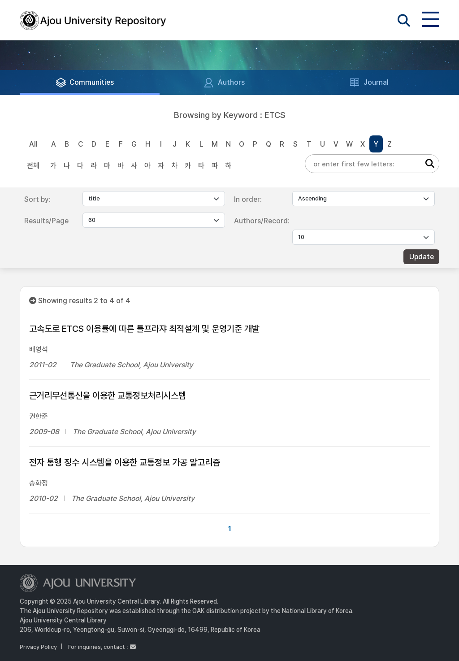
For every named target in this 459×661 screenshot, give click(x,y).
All (33, 144)
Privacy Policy (38, 647)
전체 (33, 165)
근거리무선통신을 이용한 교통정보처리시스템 (107, 395)
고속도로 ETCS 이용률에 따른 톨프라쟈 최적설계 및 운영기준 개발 (144, 328)
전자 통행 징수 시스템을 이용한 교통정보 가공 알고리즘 (124, 462)
